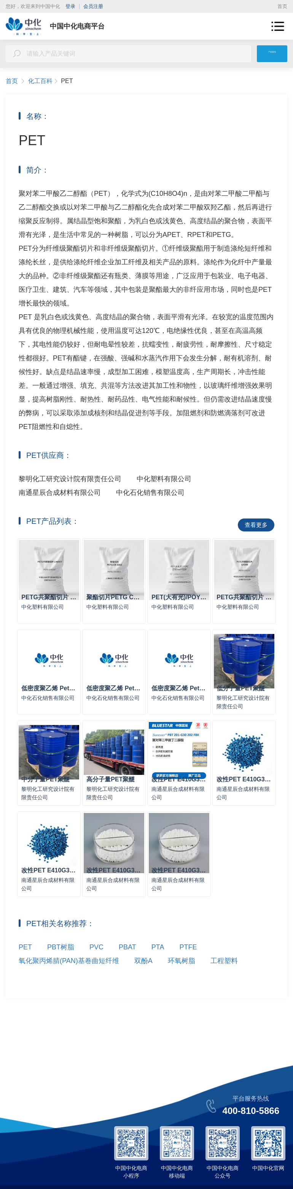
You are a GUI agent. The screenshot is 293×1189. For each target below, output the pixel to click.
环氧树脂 (181, 978)
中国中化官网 (268, 1168)
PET (25, 964)
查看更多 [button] (256, 525)
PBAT (127, 964)
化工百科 (43, 81)
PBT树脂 (60, 964)
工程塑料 (224, 978)
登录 (70, 6)
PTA (157, 964)
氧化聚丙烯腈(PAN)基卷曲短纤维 (69, 978)
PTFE (188, 964)
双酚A (143, 978)
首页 (282, 6)
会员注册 (93, 6)
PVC (96, 964)
